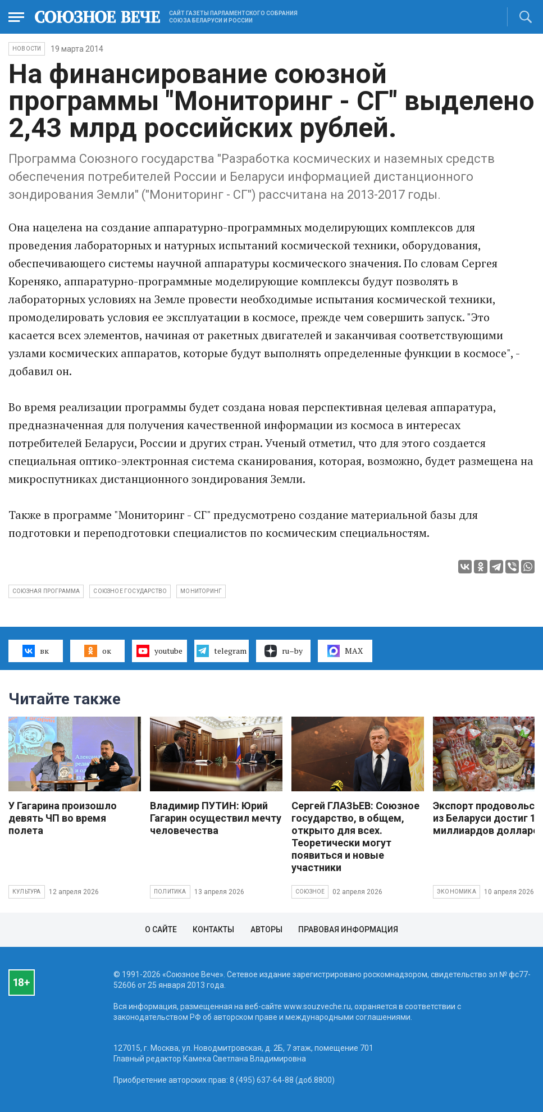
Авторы (266, 929)
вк (35, 651)
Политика (170, 891)
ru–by (283, 651)
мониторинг (201, 591)
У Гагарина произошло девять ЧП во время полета (62, 818)
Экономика (456, 891)
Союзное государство (130, 591)
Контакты (213, 929)
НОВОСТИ (26, 48)
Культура (26, 891)
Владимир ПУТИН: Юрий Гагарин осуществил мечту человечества (215, 818)
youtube (159, 651)
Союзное (310, 891)
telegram (222, 651)
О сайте (161, 929)
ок (97, 651)
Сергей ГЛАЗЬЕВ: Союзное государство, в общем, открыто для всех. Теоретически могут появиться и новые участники (355, 836)
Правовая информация (348, 929)
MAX (345, 651)
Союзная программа (46, 591)
